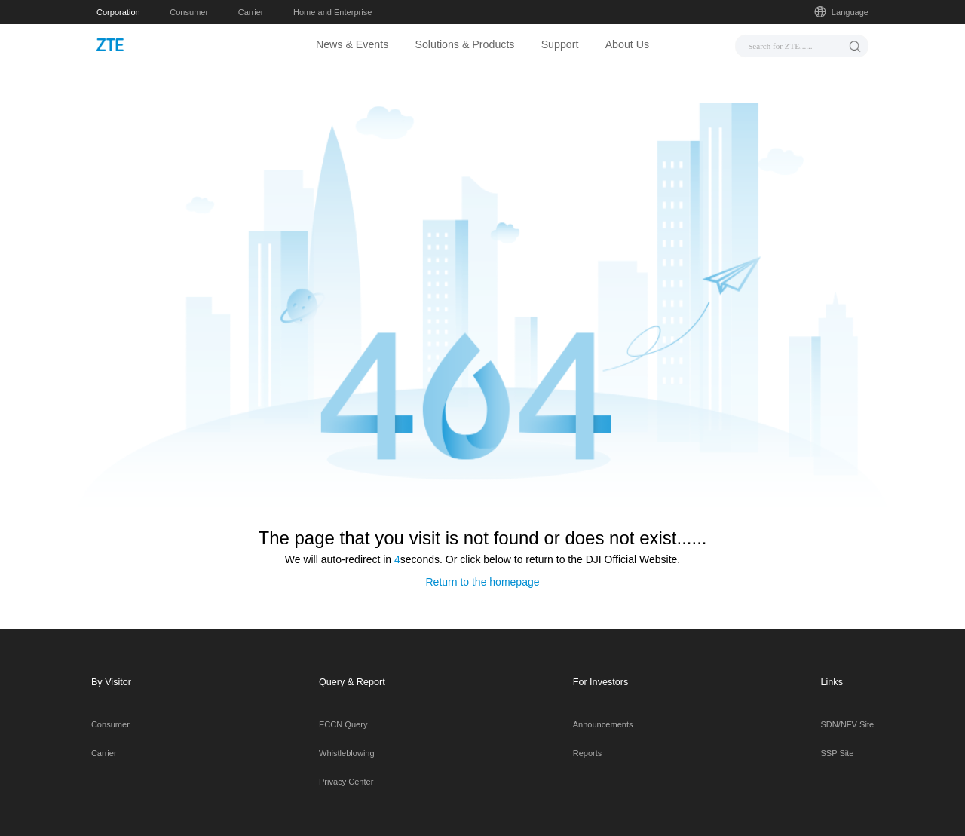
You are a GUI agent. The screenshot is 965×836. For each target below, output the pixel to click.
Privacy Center (346, 768)
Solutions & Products (464, 44)
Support (560, 44)
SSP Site (837, 739)
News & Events (352, 44)
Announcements (603, 710)
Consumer (189, 12)
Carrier (251, 12)
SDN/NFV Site (848, 710)
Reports (587, 739)
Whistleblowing (347, 739)
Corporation (118, 12)
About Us (627, 44)
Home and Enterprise (332, 12)
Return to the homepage (483, 568)
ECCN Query (343, 710)
